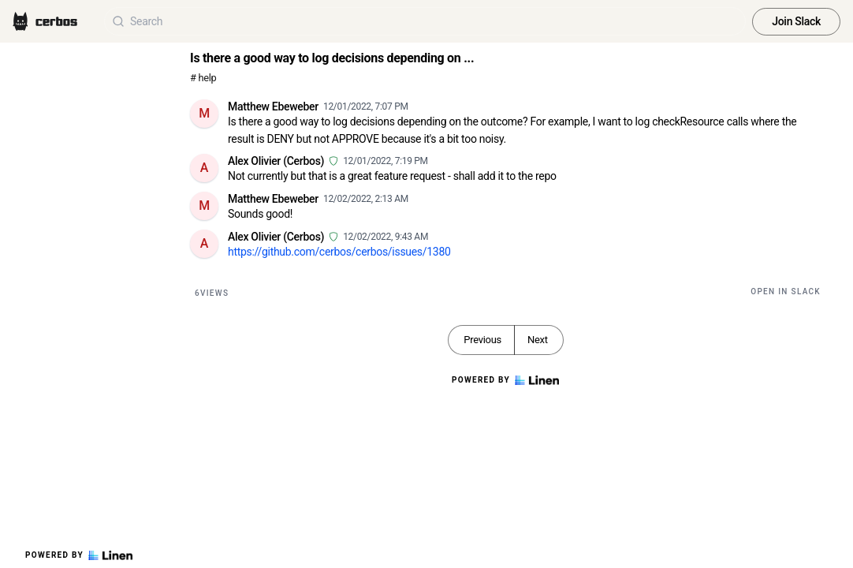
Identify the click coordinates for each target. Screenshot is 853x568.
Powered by (78, 555)
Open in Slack (786, 291)
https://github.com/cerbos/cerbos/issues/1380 (339, 251)
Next (537, 340)
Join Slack (796, 21)
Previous (482, 340)
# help (203, 78)
